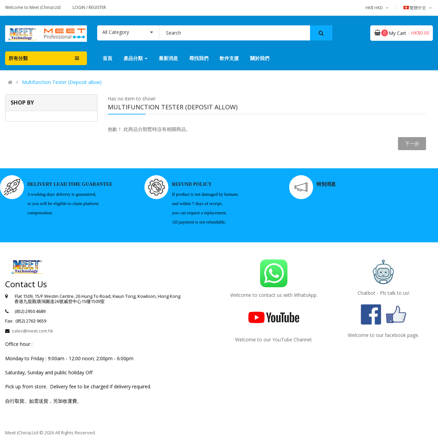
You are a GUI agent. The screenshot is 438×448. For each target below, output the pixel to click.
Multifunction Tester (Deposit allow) (62, 82)
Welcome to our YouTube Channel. (273, 339)
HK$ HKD (377, 8)
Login (79, 7)
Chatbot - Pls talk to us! (383, 293)
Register (97, 7)
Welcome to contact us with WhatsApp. (274, 295)
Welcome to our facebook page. (383, 335)
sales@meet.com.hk (32, 331)
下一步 (412, 143)
